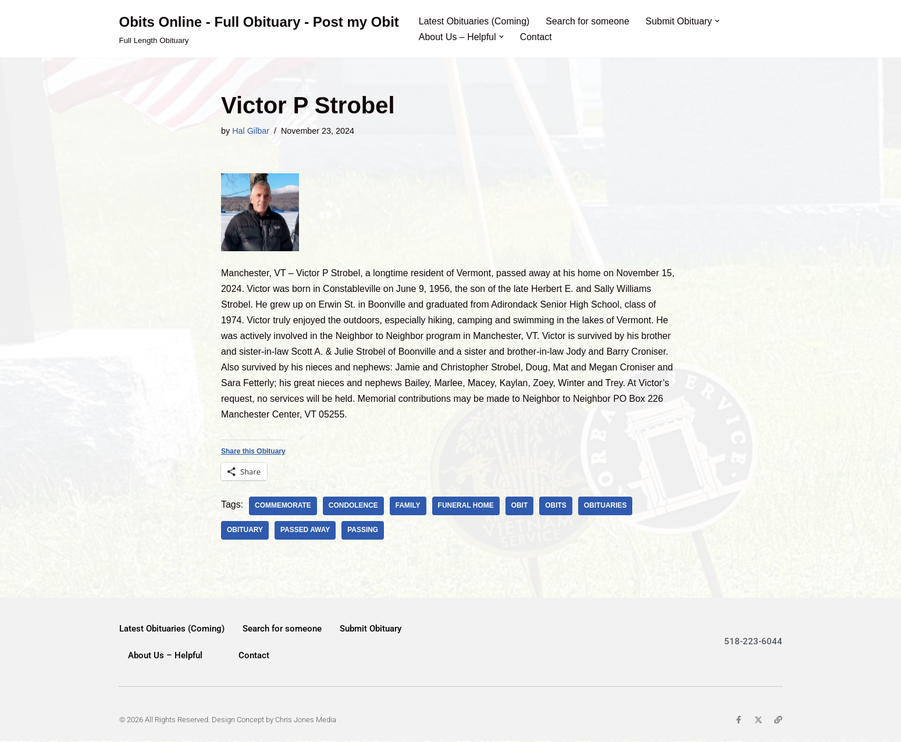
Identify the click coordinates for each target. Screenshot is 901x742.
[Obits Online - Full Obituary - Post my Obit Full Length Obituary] (259, 28)
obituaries (606, 506)
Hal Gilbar (250, 130)
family (408, 506)
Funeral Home (466, 506)
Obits (557, 506)
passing (363, 531)
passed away (305, 531)
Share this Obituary (253, 452)
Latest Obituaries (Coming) (474, 21)
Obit (520, 506)
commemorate (283, 506)
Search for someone (588, 21)
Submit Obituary (370, 629)
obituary (245, 531)
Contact (536, 37)
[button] (718, 21)
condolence (353, 506)
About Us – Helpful (165, 656)
